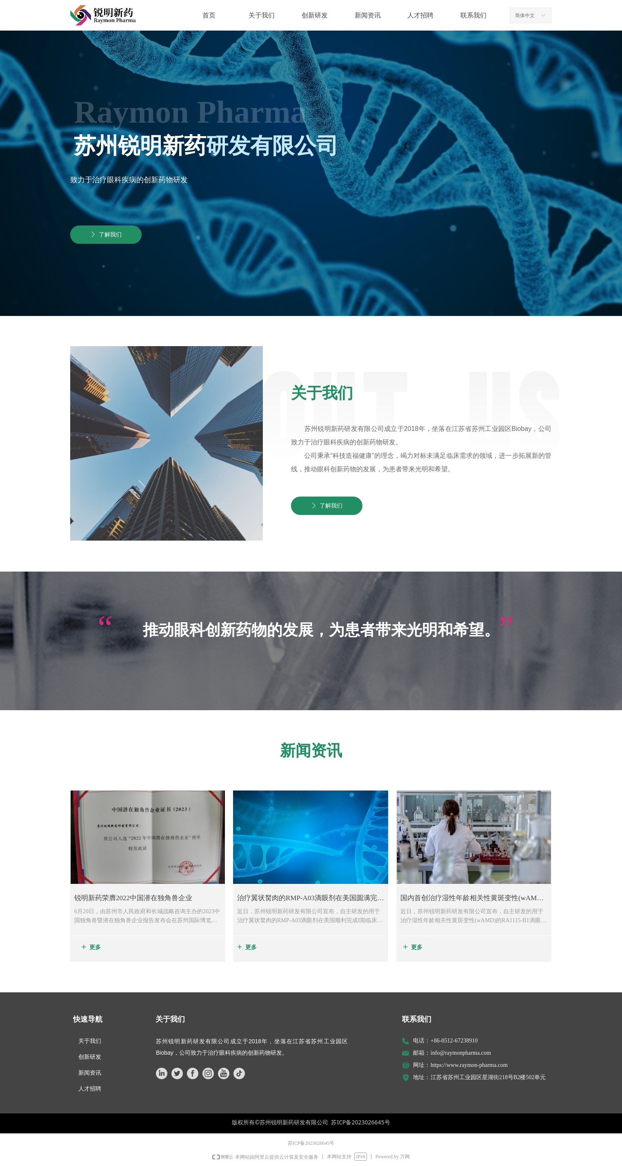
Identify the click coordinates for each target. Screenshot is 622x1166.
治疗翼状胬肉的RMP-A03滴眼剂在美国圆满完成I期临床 (310, 899)
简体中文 (525, 15)
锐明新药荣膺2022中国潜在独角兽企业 (133, 898)
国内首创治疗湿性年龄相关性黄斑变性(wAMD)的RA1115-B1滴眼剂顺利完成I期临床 (472, 899)
